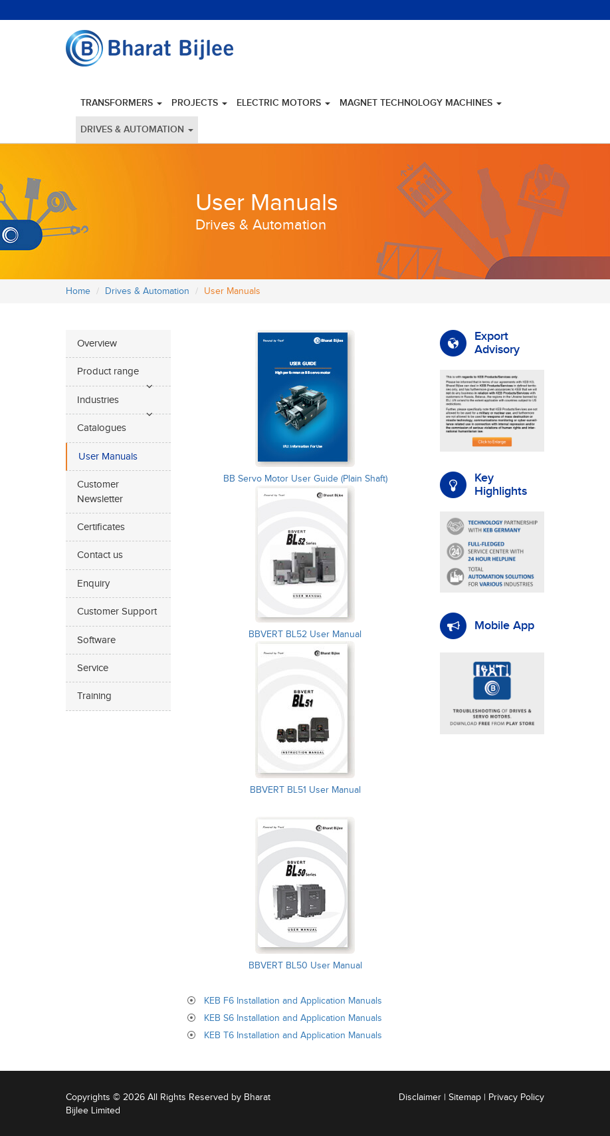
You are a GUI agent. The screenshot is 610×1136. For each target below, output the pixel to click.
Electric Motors (283, 102)
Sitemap (465, 1097)
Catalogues (101, 428)
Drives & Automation (136, 129)
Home (78, 291)
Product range (108, 371)
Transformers (121, 102)
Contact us (100, 555)
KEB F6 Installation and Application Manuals (293, 1001)
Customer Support (117, 611)
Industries (98, 400)
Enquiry (93, 583)
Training (94, 696)
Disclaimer (420, 1097)
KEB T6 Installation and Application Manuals (293, 1035)
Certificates (101, 527)
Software (96, 640)
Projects (199, 102)
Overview (97, 343)
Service (92, 668)
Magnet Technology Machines (421, 102)
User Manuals (108, 456)
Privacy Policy (516, 1097)
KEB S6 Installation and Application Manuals (293, 1018)
